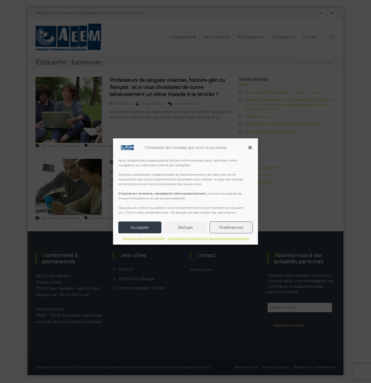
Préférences (231, 227)
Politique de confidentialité (143, 238)
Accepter (140, 227)
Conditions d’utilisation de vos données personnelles (208, 238)
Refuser (185, 227)
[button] (250, 147)
